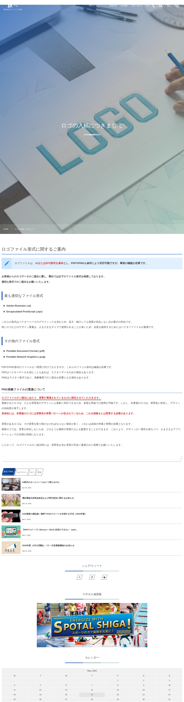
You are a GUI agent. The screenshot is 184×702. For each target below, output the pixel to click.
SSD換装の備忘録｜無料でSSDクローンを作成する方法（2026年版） (54, 514)
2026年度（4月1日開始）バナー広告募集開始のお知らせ (48, 545)
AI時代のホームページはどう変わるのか (41, 482)
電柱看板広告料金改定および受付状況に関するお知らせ (48, 498)
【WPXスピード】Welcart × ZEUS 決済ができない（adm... (50, 529)
